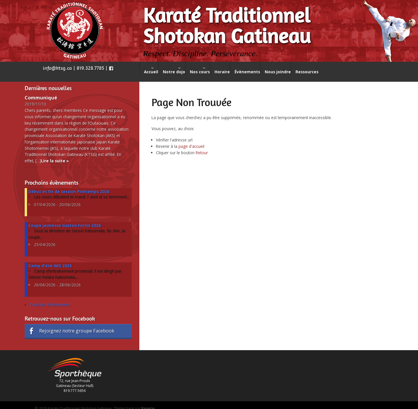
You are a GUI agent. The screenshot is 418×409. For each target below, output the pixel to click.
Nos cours (220, 68)
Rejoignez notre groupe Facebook (70, 324)
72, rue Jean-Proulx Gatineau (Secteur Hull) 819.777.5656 (74, 372)
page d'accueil (191, 139)
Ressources (350, 68)
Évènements (282, 68)
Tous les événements (50, 297)
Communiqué (41, 91)
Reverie (148, 401)
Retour (202, 145)
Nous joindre (317, 68)
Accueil (151, 68)
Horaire (252, 68)
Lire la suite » (55, 154)
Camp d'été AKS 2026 (50, 258)
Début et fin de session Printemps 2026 (68, 184)
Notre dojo (184, 68)
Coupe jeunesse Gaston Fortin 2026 (64, 218)
